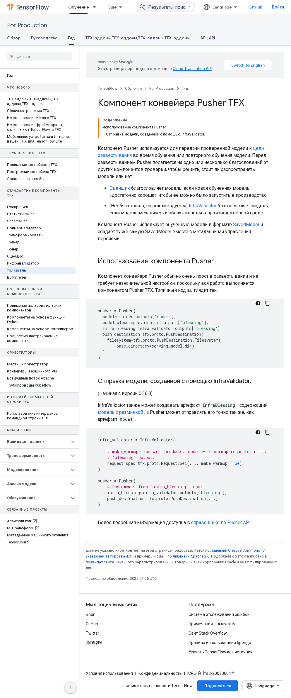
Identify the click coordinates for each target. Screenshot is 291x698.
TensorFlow (107, 88)
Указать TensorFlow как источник (220, 652)
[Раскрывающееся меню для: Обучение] (96, 7)
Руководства (44, 37)
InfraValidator (202, 206)
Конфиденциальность (160, 673)
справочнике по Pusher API (221, 522)
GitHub (255, 7)
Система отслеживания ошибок (219, 614)
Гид (185, 88)
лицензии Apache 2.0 (191, 556)
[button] (34, 441)
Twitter (92, 633)
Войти (278, 7)
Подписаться (217, 685)
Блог (90, 614)
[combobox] (165, 7)
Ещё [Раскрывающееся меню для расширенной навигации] (112, 7)
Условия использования (109, 673)
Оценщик (119, 188)
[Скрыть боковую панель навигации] (70, 687)
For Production (27, 25)
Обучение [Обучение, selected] (78, 7)
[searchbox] (39, 56)
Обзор (13, 37)
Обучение (133, 88)
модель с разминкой (120, 412)
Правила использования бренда (220, 642)
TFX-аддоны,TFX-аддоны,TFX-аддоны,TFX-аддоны (137, 37)
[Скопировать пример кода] (267, 303)
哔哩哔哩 (94, 642)
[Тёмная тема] (258, 303)
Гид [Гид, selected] (71, 37)
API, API (207, 37)
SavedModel (246, 224)
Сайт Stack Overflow (208, 633)
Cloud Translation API (192, 68)
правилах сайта (100, 562)
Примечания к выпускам (212, 623)
